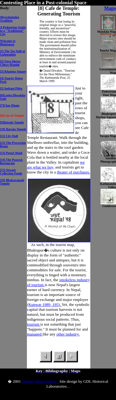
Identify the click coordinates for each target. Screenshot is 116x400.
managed (34, 334)
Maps (110, 8)
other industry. (67, 334)
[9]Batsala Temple (12, 122)
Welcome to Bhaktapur (7, 42)
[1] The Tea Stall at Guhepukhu (12, 52)
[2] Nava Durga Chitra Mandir (10, 63)
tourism (33, 324)
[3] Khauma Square (13, 71)
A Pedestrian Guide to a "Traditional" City (13, 31)
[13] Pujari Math (11, 153)
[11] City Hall (9, 136)
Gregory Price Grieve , (41, 381)
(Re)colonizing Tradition (9, 18)
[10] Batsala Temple (13, 129)
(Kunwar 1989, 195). (44, 304)
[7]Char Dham (9, 105)
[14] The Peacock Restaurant (11, 161)
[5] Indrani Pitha (11, 88)
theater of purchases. (73, 172)
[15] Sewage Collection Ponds (11, 171)
